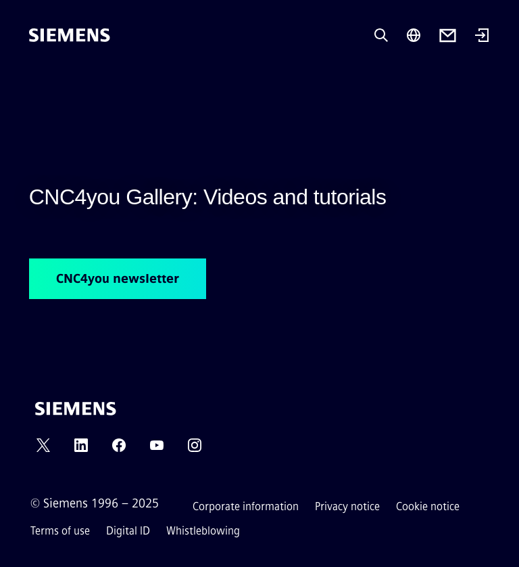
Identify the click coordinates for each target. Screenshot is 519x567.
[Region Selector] (413, 35)
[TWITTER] (43, 449)
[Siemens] (69, 35)
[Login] (482, 36)
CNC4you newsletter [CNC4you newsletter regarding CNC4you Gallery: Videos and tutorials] (117, 278)
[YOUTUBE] (157, 449)
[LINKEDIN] (81, 449)
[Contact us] (448, 35)
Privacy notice (347, 506)
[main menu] (38, 80)
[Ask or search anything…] (381, 35)
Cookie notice (428, 506)
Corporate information (246, 506)
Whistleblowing (203, 530)
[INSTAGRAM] (195, 449)
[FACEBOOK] (119, 449)
